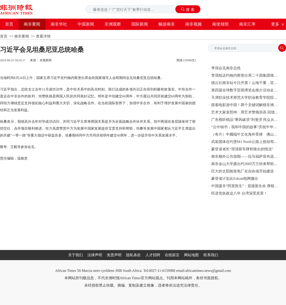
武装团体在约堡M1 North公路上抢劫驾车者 (245, 142)
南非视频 (193, 24)
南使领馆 (220, 24)
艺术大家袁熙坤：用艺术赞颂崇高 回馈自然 (245, 112)
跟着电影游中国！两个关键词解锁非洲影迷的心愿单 (245, 105)
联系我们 (210, 255)
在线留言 (172, 255)
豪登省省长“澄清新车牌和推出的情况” (242, 149)
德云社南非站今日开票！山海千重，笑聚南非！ (245, 83)
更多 (275, 24)
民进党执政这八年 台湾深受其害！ (239, 193)
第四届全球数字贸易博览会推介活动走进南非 (245, 90)
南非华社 (59, 24)
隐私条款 (133, 255)
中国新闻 (86, 24)
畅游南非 (166, 24)
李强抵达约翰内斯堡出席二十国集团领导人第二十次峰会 (245, 75)
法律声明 (94, 255)
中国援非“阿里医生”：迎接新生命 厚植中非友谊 (245, 186)
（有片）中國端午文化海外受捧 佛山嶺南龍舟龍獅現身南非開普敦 (245, 134)
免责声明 (114, 255)
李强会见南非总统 (226, 68)
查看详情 (43, 36)
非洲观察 (112, 24)
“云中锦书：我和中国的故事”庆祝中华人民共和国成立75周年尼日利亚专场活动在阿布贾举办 (245, 127)
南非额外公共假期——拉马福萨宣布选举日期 (245, 156)
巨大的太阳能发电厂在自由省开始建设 (242, 171)
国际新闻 (139, 24)
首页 (9, 24)
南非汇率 (247, 24)
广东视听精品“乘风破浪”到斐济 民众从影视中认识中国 (245, 120)
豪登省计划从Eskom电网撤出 (234, 178)
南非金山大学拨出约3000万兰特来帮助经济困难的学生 (245, 164)
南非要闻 (32, 24)
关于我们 (75, 255)
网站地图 (191, 255)
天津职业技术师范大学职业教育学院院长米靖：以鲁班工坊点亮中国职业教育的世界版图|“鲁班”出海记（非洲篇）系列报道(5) (245, 97)
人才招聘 (152, 255)
